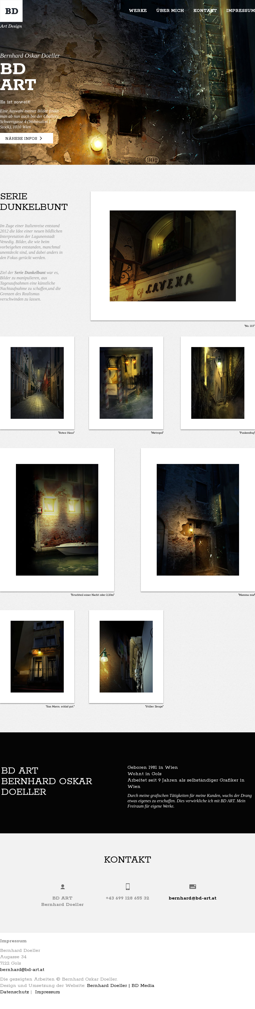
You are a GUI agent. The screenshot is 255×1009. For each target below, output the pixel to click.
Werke (138, 11)
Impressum (240, 11)
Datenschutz (14, 992)
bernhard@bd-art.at (192, 898)
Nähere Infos (21, 138)
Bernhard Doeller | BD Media (120, 986)
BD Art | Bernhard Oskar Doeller (11, 14)
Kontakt (205, 11)
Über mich (170, 11)
